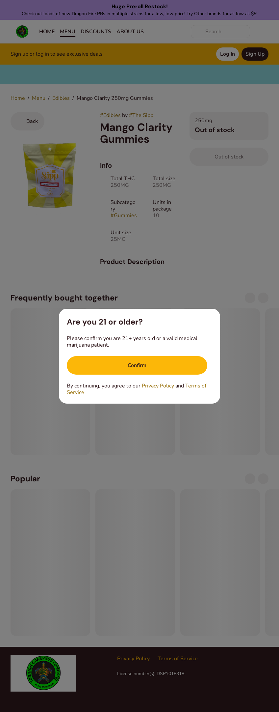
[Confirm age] (137, 365)
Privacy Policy (158, 385)
